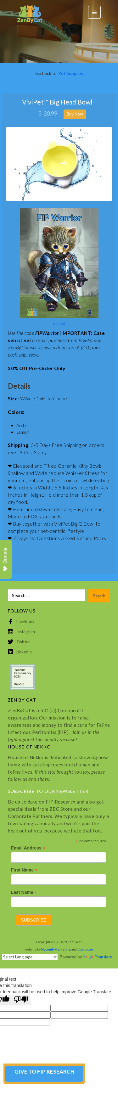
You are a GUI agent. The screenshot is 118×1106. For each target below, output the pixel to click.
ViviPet (59, 323)
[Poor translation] (21, 1000)
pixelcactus (85, 949)
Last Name (24, 892)
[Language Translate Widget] (30, 957)
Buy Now (75, 113)
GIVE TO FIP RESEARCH (44, 1071)
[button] (94, 12)
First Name (24, 870)
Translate (97, 956)
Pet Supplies (70, 73)
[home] (26, 12)
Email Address (28, 848)
